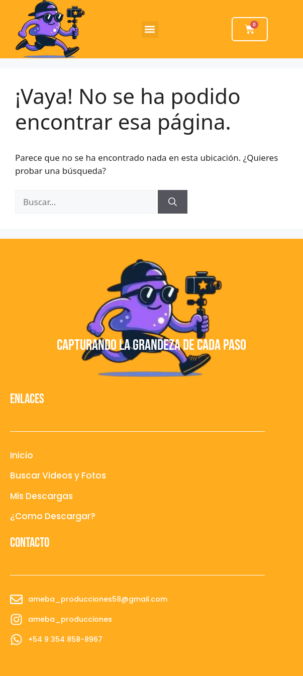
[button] (150, 29)
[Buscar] (172, 202)
